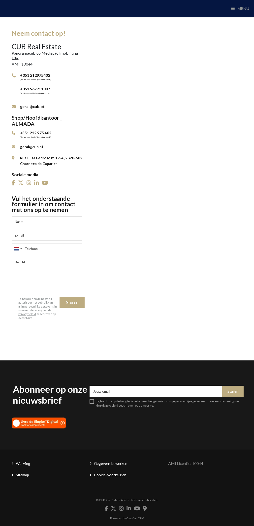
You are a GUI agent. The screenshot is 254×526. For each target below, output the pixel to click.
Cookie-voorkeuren (110, 475)
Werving (23, 463)
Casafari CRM (135, 518)
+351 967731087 (35, 88)
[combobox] (47, 249)
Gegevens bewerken (110, 463)
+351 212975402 (35, 75)
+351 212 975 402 (35, 133)
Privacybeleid (27, 314)
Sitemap (22, 475)
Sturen (72, 302)
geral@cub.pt (32, 106)
